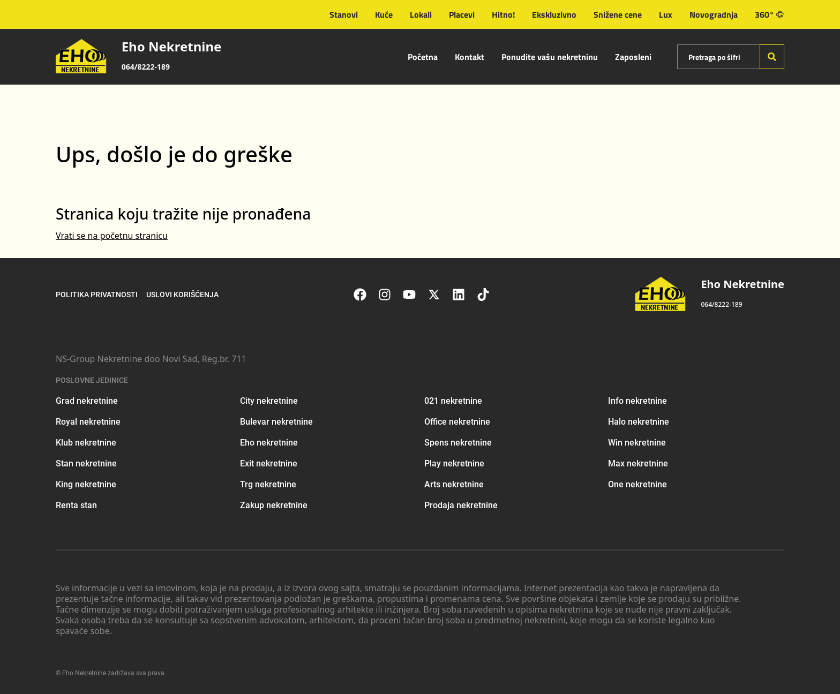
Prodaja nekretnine (461, 505)
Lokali (421, 14)
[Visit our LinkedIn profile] (464, 294)
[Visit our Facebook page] (365, 294)
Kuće (384, 14)
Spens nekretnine (458, 442)
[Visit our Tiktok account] (488, 294)
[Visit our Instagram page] (390, 294)
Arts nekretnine (454, 484)
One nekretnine (637, 484)
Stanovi (343, 14)
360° (769, 14)
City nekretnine (269, 401)
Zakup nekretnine (274, 505)
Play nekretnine (454, 463)
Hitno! (503, 14)
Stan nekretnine (86, 463)
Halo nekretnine (638, 422)
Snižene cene (618, 14)
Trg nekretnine (268, 484)
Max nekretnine (638, 463)
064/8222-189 (146, 67)
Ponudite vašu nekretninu (549, 56)
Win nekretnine (637, 442)
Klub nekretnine (86, 442)
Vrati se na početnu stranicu (112, 236)
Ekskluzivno (554, 14)
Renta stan (76, 505)
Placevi (462, 14)
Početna (423, 56)
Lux (665, 14)
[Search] (772, 56)
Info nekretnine (637, 401)
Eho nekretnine (269, 442)
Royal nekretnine (88, 422)
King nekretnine (86, 484)
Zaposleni (633, 56)
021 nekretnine (453, 401)
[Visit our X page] (439, 294)
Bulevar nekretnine (276, 422)
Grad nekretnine (87, 401)
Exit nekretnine (268, 463)
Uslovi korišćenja (182, 294)
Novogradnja (713, 14)
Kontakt (469, 56)
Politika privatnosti (97, 294)
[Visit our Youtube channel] (414, 294)
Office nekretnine (457, 422)
